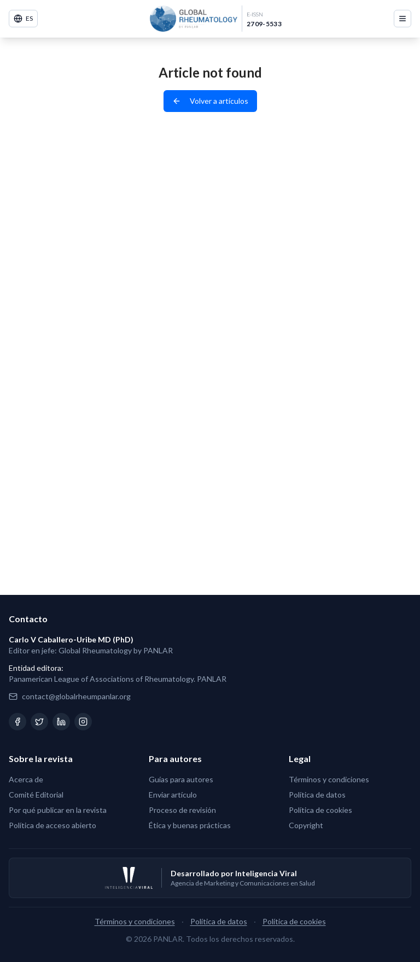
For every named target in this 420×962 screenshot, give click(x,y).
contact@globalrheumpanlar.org (76, 696)
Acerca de (26, 779)
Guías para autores (181, 779)
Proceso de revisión (182, 810)
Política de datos (317, 794)
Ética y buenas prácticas (190, 825)
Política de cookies (320, 810)
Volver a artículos (210, 100)
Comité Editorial (36, 794)
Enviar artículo (173, 794)
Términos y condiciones (329, 779)
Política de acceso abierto (52, 825)
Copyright (306, 825)
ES (23, 18)
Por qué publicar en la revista (58, 810)
